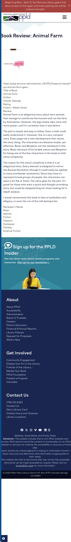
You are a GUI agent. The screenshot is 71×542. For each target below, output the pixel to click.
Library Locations (16, 417)
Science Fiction (12, 231)
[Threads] (49, 430)
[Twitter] (26, 430)
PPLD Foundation (16, 375)
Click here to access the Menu (65, 17)
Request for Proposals (18, 336)
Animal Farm (10, 94)
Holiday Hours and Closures (22, 414)
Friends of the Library (18, 368)
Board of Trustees (16, 318)
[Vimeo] (35, 430)
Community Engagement (20, 360)
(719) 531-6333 (14, 403)
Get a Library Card (16, 410)
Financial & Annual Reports (21, 329)
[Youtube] (40, 430)
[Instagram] (31, 430)
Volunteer (12, 382)
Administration (14, 314)
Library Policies (15, 333)
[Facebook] (22, 430)
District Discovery (16, 325)
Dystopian (9, 224)
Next (69, 6)
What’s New (13, 340)
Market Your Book (16, 371)
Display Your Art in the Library (23, 364)
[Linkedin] (45, 430)
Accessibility (13, 311)
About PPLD (13, 307)
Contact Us (12, 406)
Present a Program (17, 379)
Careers (11, 322)
